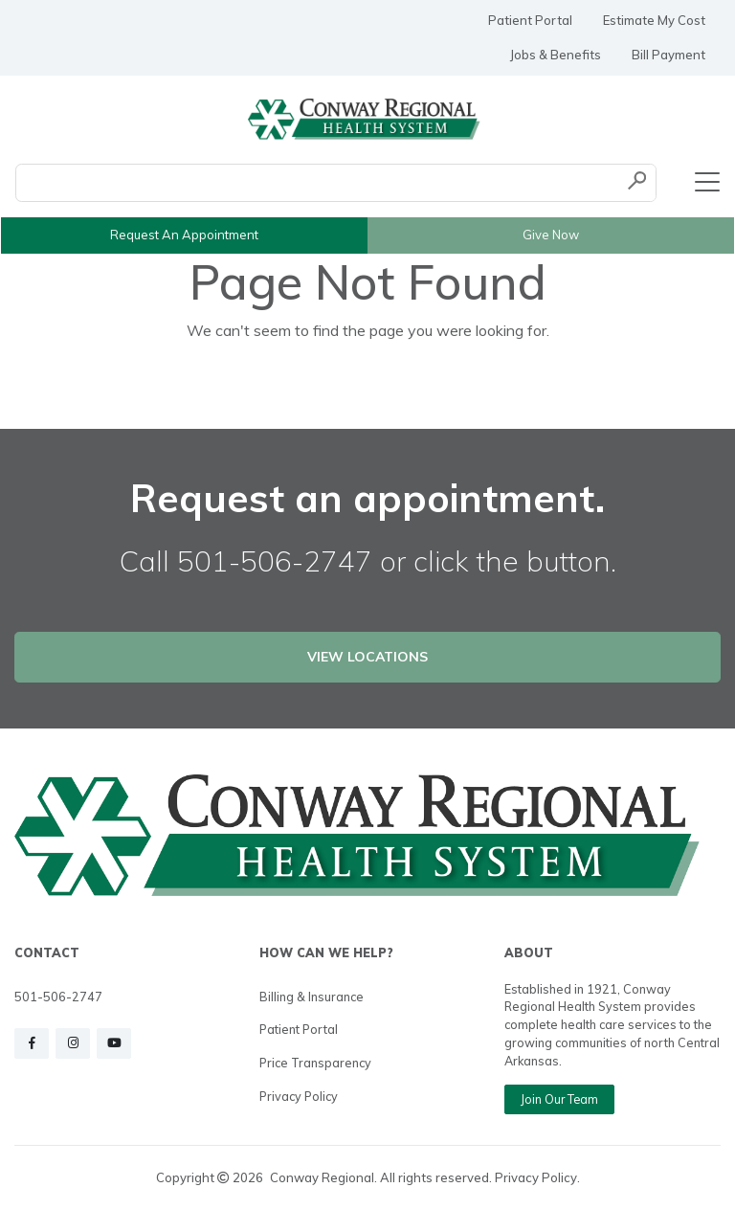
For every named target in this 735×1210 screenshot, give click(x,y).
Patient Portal (530, 20)
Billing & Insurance (311, 996)
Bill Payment (668, 54)
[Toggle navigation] (707, 183)
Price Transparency (315, 1062)
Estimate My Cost (654, 20)
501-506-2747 (58, 996)
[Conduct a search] (317, 183)
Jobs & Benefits (555, 54)
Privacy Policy (298, 1096)
